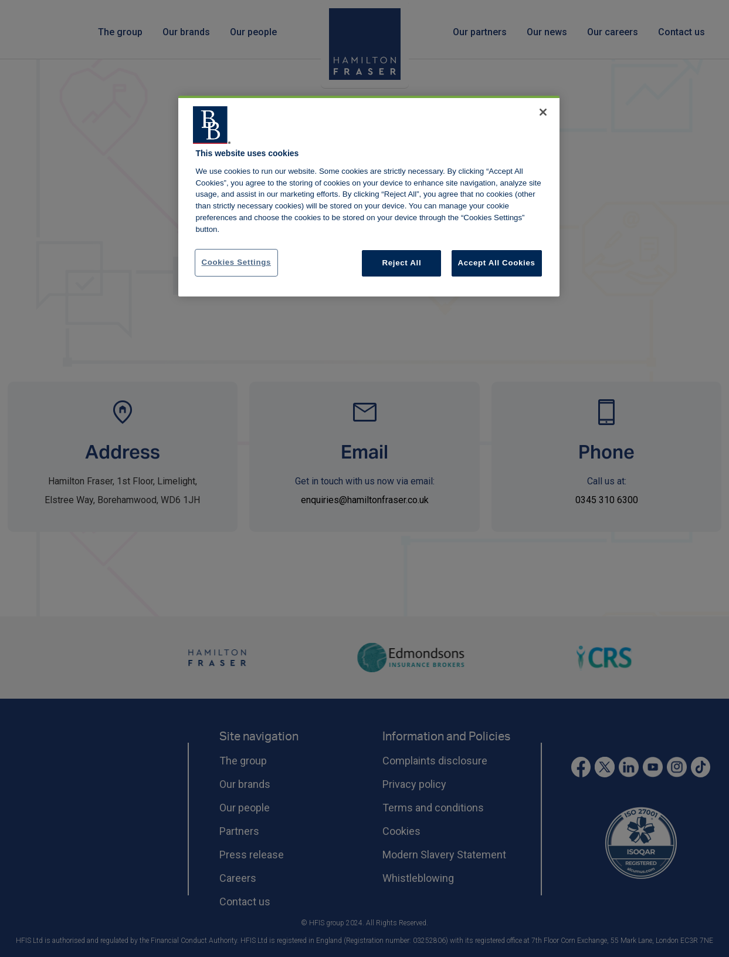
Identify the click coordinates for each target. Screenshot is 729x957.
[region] (369, 196)
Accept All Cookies (496, 262)
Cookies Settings (237, 262)
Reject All (402, 262)
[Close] (543, 112)
